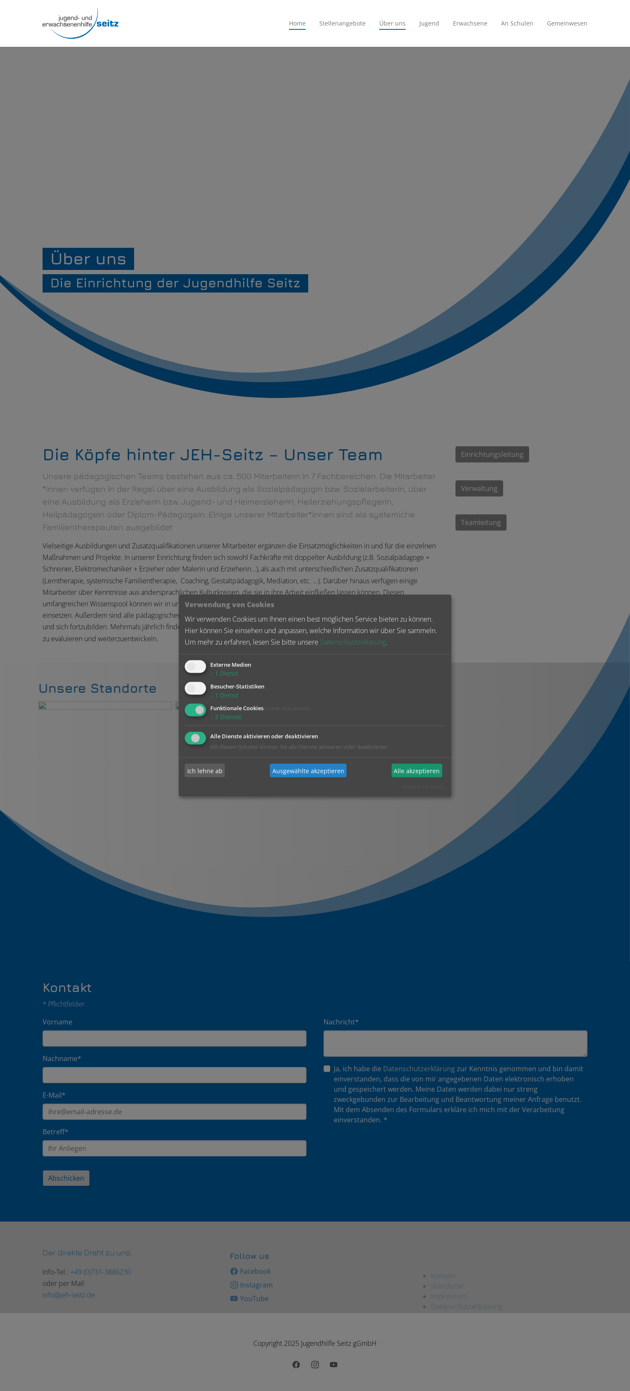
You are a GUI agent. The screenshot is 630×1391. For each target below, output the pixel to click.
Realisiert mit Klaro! (422, 786)
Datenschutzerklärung (353, 642)
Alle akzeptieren (417, 770)
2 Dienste (226, 717)
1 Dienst (224, 673)
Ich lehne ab (205, 770)
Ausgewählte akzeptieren (308, 770)
